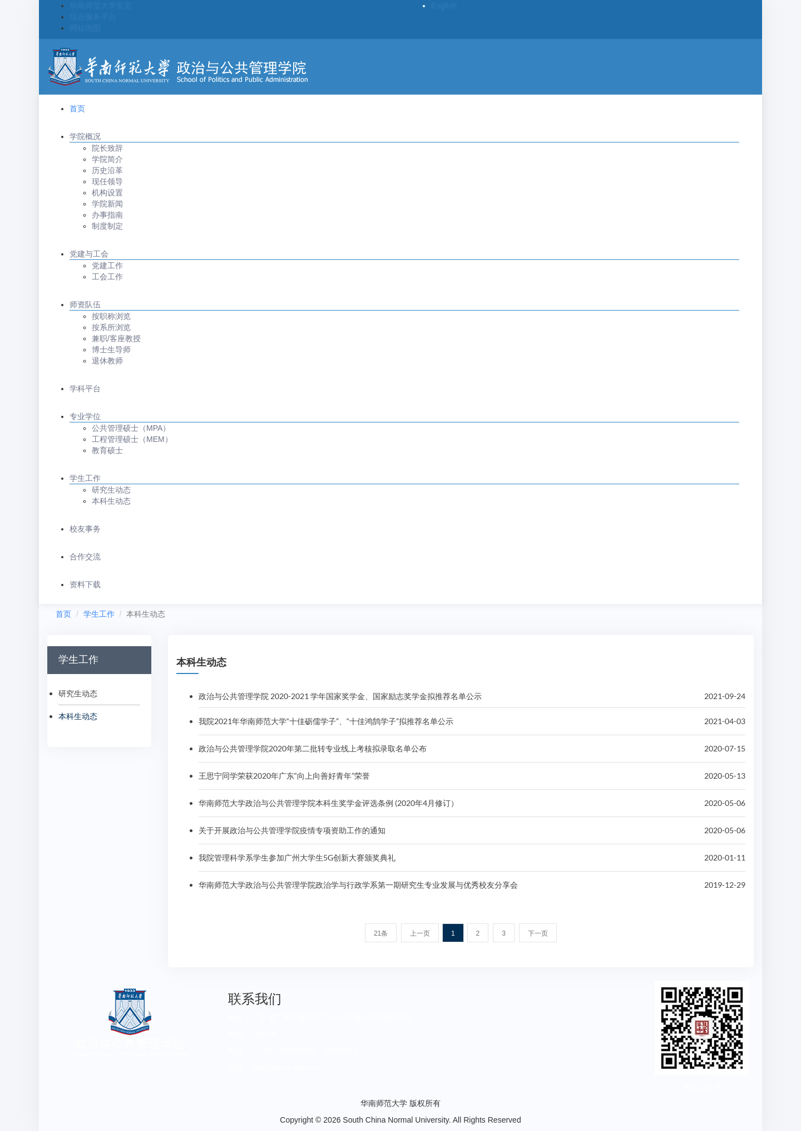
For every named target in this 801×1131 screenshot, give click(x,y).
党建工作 (107, 265)
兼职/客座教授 (116, 338)
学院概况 (85, 136)
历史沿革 (107, 170)
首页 (77, 108)
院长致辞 (107, 148)
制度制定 (107, 226)
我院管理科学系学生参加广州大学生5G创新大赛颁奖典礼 (297, 857)
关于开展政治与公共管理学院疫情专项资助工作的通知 (292, 830)
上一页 (420, 933)
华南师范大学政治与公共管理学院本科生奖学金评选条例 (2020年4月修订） (328, 803)
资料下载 (85, 584)
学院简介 (107, 159)
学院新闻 (107, 203)
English (444, 5)
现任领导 (107, 181)
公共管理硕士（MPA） (131, 428)
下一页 (538, 933)
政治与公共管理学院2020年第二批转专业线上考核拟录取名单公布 (313, 748)
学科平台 (85, 388)
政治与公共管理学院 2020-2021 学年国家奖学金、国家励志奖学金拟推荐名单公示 (340, 696)
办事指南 (107, 214)
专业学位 (85, 416)
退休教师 (107, 360)
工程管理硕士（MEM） (132, 439)
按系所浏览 (111, 327)
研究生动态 (111, 489)
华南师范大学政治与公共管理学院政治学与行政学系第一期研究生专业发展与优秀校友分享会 (358, 884)
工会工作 (107, 276)
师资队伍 (85, 304)
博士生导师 (111, 349)
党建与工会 (89, 253)
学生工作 (85, 478)
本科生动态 (111, 500)
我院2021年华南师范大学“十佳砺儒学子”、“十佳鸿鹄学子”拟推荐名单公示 (326, 721)
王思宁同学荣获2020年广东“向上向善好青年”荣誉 (284, 775)
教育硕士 (107, 450)
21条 (381, 933)
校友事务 (85, 528)
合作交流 (85, 556)
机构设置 (107, 192)
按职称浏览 (111, 316)
